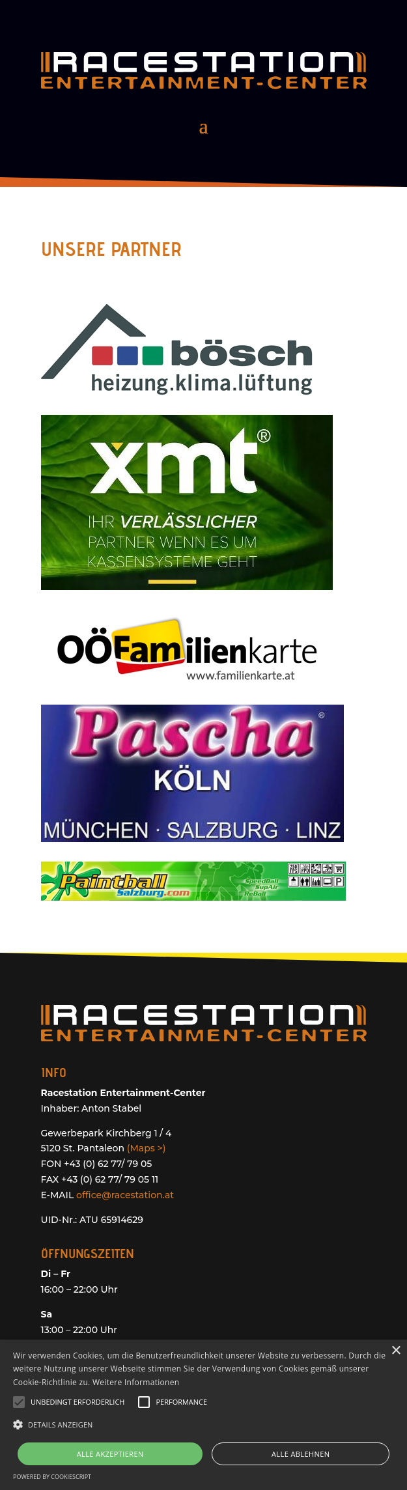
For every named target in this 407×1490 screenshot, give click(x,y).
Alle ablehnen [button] (301, 1454)
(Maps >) (146, 1148)
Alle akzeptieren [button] (110, 1454)
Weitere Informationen (136, 1382)
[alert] (203, 1415)
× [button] (395, 1351)
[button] (203, 1425)
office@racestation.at (125, 1195)
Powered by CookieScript (52, 1476)
